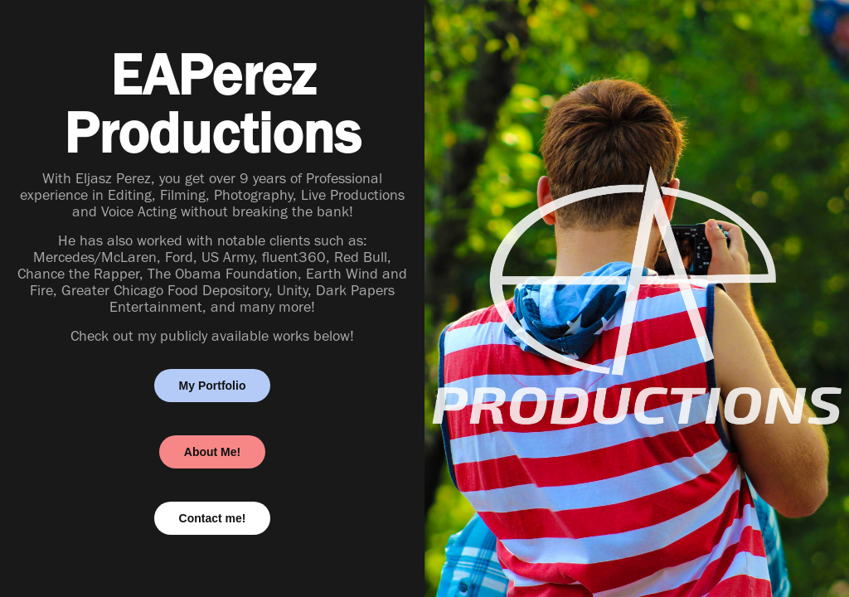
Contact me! (212, 518)
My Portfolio (212, 385)
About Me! (212, 452)
